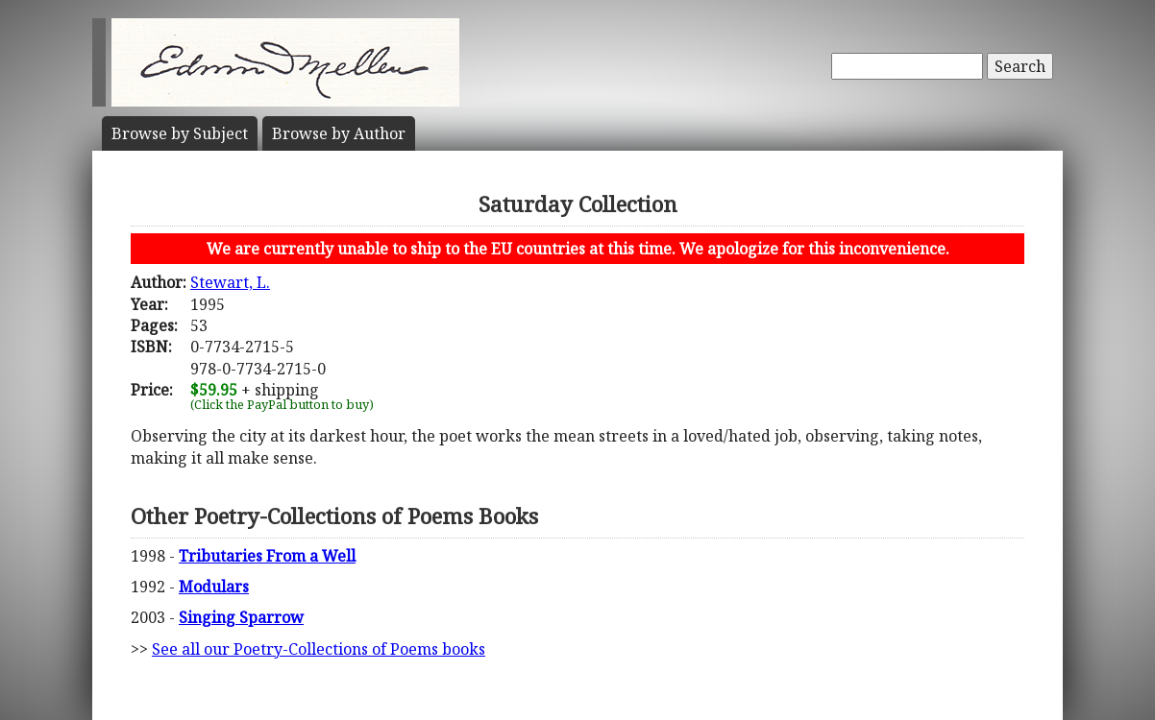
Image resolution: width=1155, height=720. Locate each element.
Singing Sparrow (241, 617)
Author (338, 133)
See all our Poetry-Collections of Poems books (318, 649)
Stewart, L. (230, 282)
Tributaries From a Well (267, 555)
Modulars (214, 586)
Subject (179, 133)
